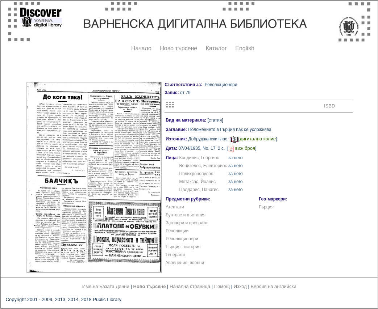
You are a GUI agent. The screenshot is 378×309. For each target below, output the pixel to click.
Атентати (175, 206)
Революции (177, 230)
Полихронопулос (196, 173)
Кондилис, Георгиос (199, 157)
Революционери (182, 238)
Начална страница (190, 286)
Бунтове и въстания (185, 214)
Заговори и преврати (187, 222)
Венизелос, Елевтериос (203, 165)
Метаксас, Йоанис (197, 181)
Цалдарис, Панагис (199, 189)
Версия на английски (273, 286)
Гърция (266, 206)
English (244, 48)
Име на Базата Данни (105, 286)
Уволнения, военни (185, 262)
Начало (141, 48)
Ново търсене (178, 48)
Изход (240, 286)
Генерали (175, 254)
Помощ (222, 286)
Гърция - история (183, 246)
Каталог (216, 48)
